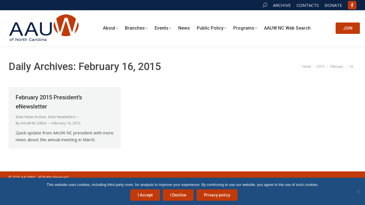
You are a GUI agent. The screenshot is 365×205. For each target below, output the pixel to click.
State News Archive (31, 116)
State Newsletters (62, 116)
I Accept (145, 195)
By (31, 123)
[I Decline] (358, 191)
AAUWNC (28, 177)
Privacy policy (217, 195)
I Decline (178, 195)
